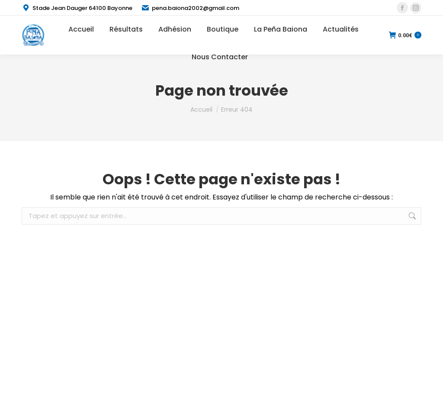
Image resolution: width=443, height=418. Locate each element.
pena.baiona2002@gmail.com (190, 8)
